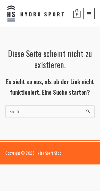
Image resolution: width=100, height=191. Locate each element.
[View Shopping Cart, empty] (76, 13)
